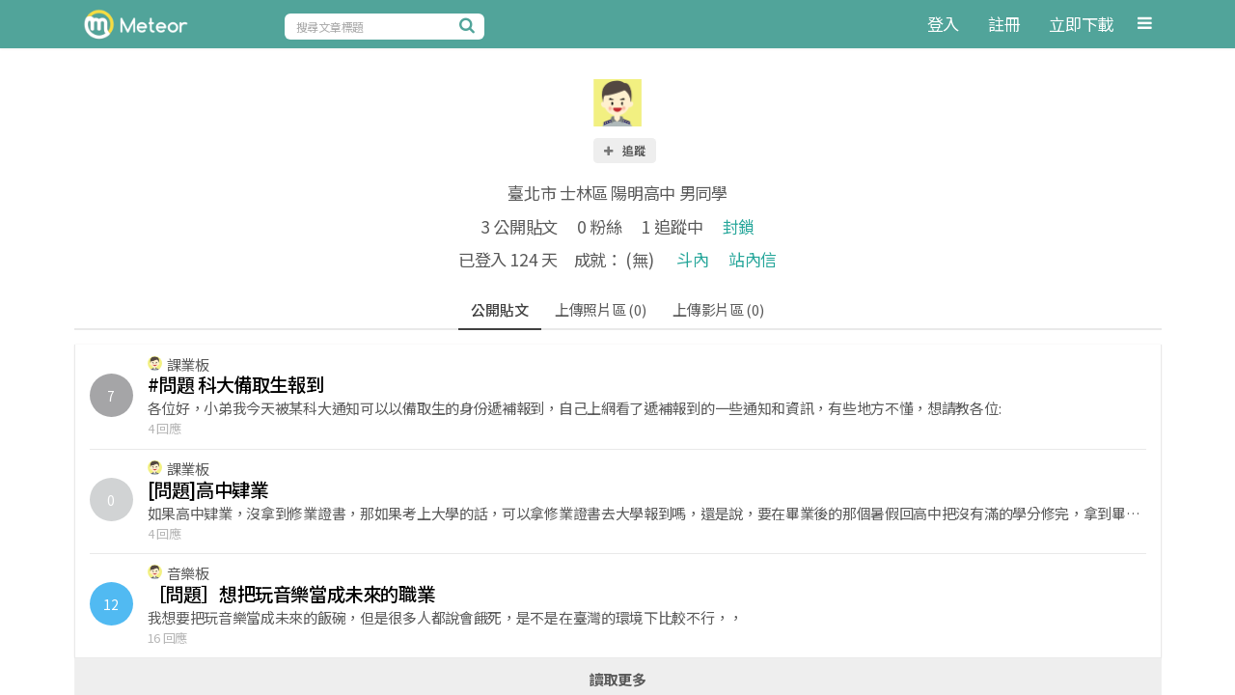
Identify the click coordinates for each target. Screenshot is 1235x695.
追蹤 (623, 150)
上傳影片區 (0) (717, 309)
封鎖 (739, 226)
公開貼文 (499, 309)
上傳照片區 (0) (600, 309)
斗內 (692, 259)
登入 (943, 24)
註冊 (1004, 24)
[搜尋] (470, 25)
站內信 (752, 259)
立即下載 (1081, 24)
